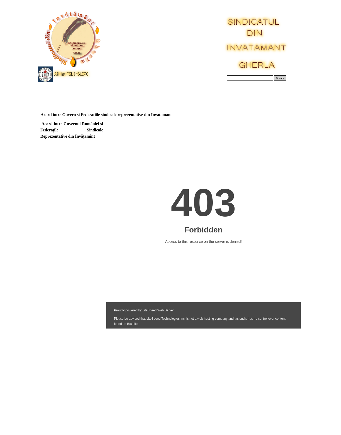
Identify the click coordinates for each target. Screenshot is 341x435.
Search (280, 78)
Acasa (54, 93)
